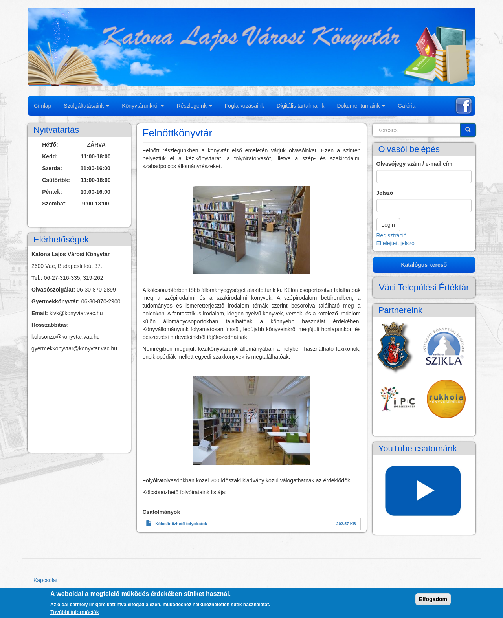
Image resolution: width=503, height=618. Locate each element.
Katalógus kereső (424, 265)
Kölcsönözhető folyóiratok (181, 523)
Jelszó (384, 193)
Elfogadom (433, 599)
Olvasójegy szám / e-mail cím (414, 164)
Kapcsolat (45, 580)
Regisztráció (391, 235)
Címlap (42, 106)
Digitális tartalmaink (300, 106)
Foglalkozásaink (244, 106)
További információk (74, 612)
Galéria (406, 106)
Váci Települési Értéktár (424, 287)
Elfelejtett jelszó (395, 243)
